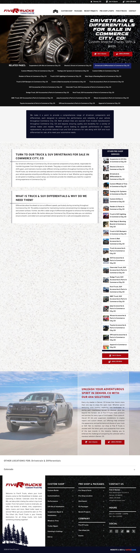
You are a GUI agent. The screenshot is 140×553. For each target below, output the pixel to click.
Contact (132, 7)
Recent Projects (91, 7)
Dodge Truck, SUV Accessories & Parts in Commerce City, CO (47, 93)
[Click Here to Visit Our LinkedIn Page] (122, 531)
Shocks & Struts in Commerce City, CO (77, 66)
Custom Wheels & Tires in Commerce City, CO (37, 71)
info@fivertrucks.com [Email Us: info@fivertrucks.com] (117, 501)
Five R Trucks (114, 490)
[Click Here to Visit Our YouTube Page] (128, 531)
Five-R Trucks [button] (121, 7)
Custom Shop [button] (66, 7)
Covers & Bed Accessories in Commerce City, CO (69, 82)
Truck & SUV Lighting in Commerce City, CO (65, 76)
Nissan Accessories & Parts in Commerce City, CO (111, 98)
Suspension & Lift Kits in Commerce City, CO (44, 66)
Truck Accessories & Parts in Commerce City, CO (106, 82)
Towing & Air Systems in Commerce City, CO (73, 71)
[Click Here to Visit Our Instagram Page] (116, 531)
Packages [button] (78, 7)
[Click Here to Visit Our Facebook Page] (111, 531)
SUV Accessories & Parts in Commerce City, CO (45, 87)
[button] (95, 2)
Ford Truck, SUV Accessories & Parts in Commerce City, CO (93, 93)
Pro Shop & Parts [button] (107, 7)
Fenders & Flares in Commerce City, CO (32, 76)
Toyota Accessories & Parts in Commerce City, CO (37, 103)
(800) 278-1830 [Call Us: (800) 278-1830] (114, 498)
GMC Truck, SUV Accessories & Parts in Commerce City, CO (32, 98)
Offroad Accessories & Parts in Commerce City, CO (77, 103)
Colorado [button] (8, 469)
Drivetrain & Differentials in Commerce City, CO (112, 66)
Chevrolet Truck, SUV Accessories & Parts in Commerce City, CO (88, 87)
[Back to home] (19, 8)
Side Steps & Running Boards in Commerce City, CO (103, 76)
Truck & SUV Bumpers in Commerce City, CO (32, 82)
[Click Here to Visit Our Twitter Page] (133, 531)
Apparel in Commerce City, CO (109, 103)
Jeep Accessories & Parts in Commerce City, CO (73, 98)
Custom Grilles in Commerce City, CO (105, 71)
